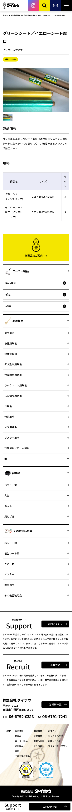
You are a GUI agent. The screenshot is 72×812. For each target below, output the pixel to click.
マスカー (9, 574)
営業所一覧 (55, 704)
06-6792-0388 (18, 716)
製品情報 (19, 730)
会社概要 (38, 745)
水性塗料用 (10, 354)
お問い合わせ (50, 806)
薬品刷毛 (9, 333)
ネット (8, 506)
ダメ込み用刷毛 (13, 364)
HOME (8, 730)
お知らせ (52, 730)
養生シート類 (11, 553)
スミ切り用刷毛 (13, 395)
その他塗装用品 (13, 595)
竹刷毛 (8, 406)
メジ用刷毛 (10, 427)
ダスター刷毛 (11, 437)
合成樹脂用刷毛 (13, 375)
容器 (17, 750)
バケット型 (10, 485)
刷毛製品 (19, 745)
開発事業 (38, 730)
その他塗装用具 (22, 755)
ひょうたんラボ (55, 735)
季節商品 (9, 585)
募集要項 (55, 665)
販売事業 (38, 735)
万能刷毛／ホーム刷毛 (16, 448)
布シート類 (10, 543)
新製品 (18, 735)
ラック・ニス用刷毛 (15, 385)
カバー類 (9, 564)
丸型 (6, 495)
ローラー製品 (21, 740)
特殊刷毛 (9, 416)
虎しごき (9, 516)
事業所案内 (39, 740)
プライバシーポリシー (58, 745)
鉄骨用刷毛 (10, 343)
